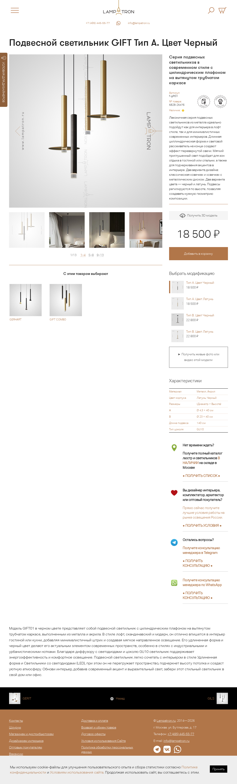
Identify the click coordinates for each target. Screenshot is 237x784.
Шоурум (15, 727)
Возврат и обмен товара (98, 727)
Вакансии (16, 754)
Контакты (16, 720)
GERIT (27, 698)
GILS (211, 698)
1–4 (83, 255)
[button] (17, 131)
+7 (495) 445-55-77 (98, 23)
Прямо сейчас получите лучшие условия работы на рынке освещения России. (204, 512)
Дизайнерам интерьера (26, 741)
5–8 (91, 255)
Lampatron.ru (166, 720)
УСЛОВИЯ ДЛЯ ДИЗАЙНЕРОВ (3, 79)
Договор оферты (93, 734)
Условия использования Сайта (103, 741)
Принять (219, 769)
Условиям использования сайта (76, 772)
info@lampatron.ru (139, 23)
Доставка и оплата (94, 720)
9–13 (100, 255)
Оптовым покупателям (25, 747)
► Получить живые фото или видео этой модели (198, 357)
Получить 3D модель (198, 215)
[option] (85, 131)
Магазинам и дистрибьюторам (31, 734)
